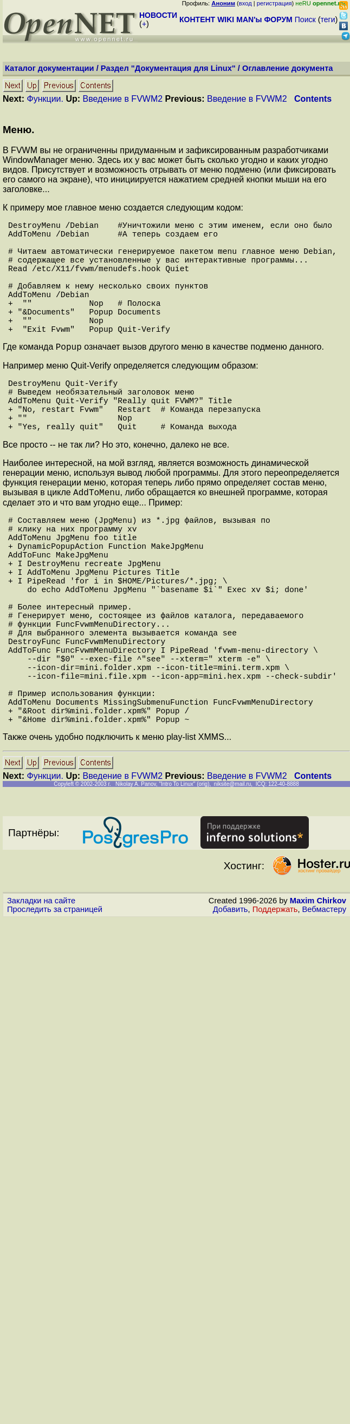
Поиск (305, 19)
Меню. (18, 129)
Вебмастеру (324, 1005)
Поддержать (275, 1005)
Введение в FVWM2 (123, 98)
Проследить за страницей (54, 1005)
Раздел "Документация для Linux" (168, 68)
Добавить (230, 1005)
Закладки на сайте (41, 997)
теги (328, 19)
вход (245, 3)
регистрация (274, 3)
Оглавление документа (287, 68)
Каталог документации (49, 68)
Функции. (45, 98)
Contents (313, 98)
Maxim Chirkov (318, 997)
